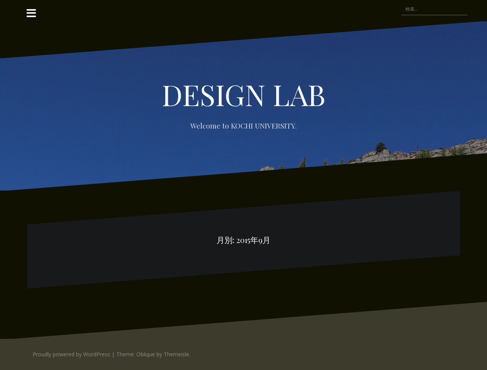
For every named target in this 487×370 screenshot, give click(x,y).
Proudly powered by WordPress (71, 354)
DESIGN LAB (244, 94)
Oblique (145, 354)
